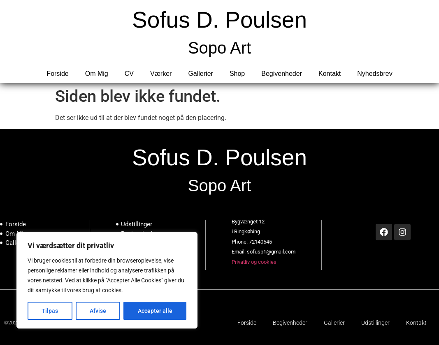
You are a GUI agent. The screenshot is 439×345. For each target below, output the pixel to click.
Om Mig (96, 73)
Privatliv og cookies (254, 262)
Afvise (98, 310)
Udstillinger (375, 322)
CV (129, 73)
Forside (57, 73)
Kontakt (329, 73)
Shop (237, 73)
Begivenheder (281, 73)
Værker (161, 73)
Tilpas (50, 310)
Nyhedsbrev (374, 73)
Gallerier (200, 73)
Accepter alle (155, 310)
